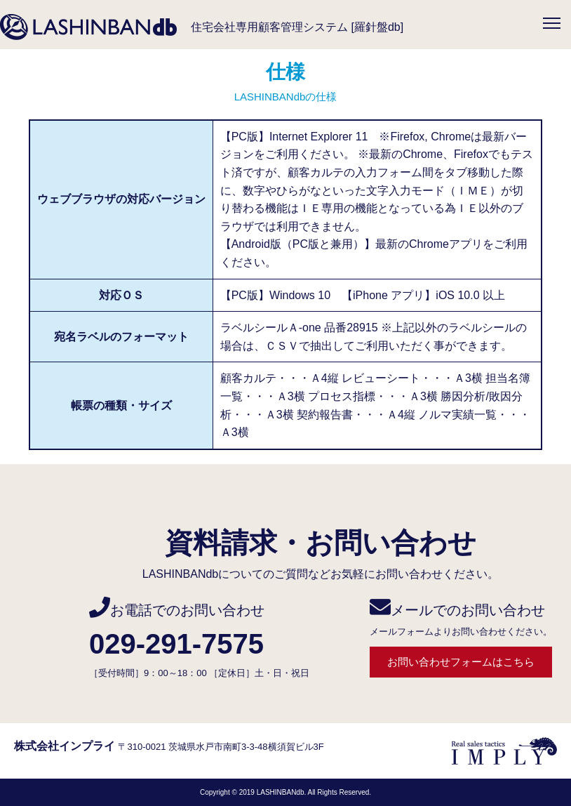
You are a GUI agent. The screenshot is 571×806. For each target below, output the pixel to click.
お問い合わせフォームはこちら (461, 662)
